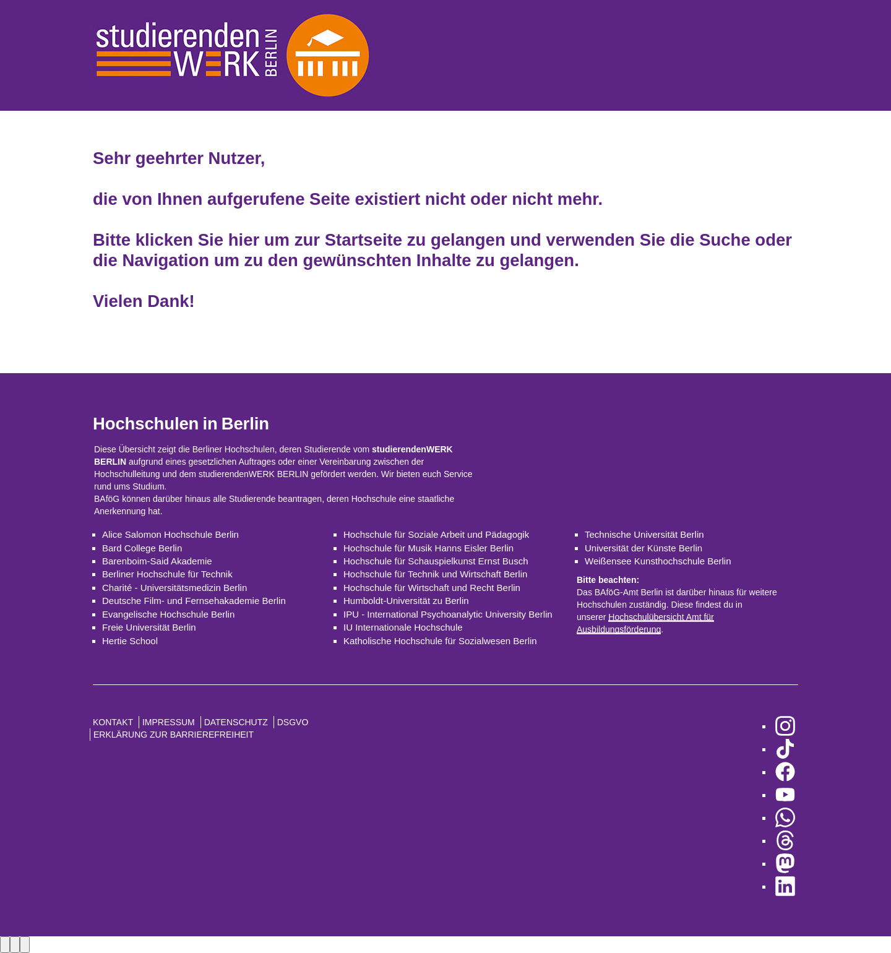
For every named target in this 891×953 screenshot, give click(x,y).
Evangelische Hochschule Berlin (168, 614)
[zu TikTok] (785, 749)
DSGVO (293, 722)
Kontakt (113, 722)
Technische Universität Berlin (644, 534)
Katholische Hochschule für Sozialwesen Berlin (440, 641)
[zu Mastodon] (785, 863)
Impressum (168, 722)
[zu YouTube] (785, 795)
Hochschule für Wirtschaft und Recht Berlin (431, 587)
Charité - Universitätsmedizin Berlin (174, 587)
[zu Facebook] (785, 772)
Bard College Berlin (142, 548)
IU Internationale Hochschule (403, 627)
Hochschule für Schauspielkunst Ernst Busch (435, 561)
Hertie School (130, 641)
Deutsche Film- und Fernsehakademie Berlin (194, 600)
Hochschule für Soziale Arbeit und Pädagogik (436, 534)
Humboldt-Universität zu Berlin (406, 600)
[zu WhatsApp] (785, 818)
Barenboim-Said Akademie (157, 561)
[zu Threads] (785, 840)
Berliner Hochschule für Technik (167, 574)
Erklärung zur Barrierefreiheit (173, 735)
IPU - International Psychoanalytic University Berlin (448, 614)
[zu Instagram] (785, 726)
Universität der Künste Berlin (643, 548)
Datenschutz (236, 722)
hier (243, 239)
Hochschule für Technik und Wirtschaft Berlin (435, 574)
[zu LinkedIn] (785, 886)
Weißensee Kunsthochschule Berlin (658, 561)
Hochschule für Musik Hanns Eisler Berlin (428, 548)
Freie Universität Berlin (149, 627)
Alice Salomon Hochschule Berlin (170, 534)
